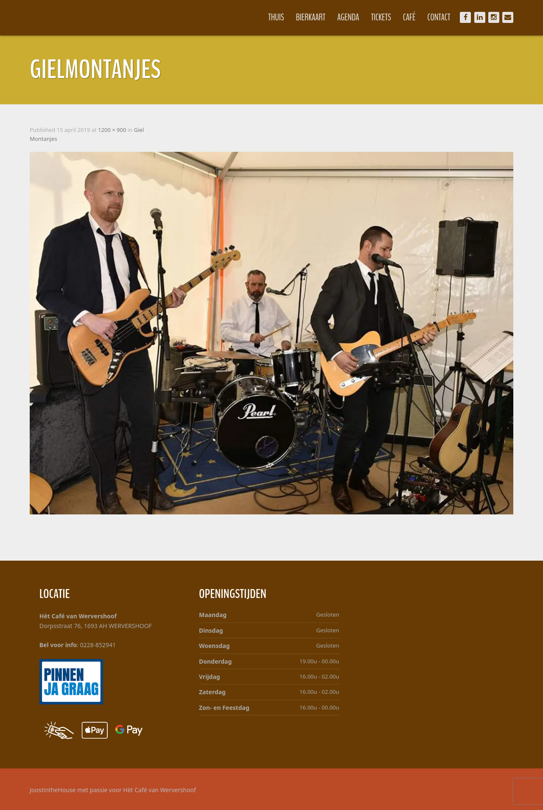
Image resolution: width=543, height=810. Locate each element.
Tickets (381, 17)
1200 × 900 (112, 130)
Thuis (276, 17)
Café (409, 17)
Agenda (348, 17)
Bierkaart (311, 17)
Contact (438, 17)
